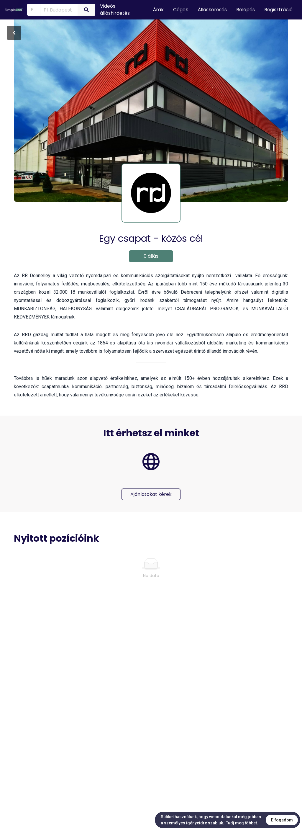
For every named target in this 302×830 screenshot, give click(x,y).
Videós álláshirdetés (115, 10)
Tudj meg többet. (242, 823)
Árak (158, 9)
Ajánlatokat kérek (151, 494)
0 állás (151, 256)
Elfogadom (282, 820)
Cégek (180, 9)
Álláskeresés (212, 9)
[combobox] (58, 9)
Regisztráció (278, 9)
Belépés (245, 9)
